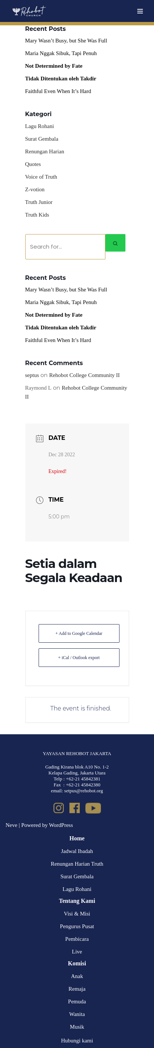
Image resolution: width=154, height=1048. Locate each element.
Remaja (77, 989)
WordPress (61, 825)
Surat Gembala (42, 139)
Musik (77, 1027)
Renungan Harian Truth (77, 864)
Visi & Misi (77, 914)
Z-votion (35, 189)
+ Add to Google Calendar (78, 633)
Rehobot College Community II (84, 375)
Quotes (33, 164)
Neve (11, 825)
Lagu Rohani (39, 126)
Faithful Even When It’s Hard (58, 91)
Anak (77, 976)
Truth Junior (39, 202)
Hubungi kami (77, 1041)
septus (32, 375)
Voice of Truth (41, 177)
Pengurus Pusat (77, 926)
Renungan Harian (44, 151)
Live (77, 952)
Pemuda (77, 1001)
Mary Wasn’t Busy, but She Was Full (66, 41)
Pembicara (77, 939)
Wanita (77, 1014)
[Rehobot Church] (29, 11)
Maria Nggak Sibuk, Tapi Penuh (61, 53)
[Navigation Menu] (140, 11)
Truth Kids (37, 215)
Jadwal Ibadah (77, 851)
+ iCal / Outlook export (78, 657)
